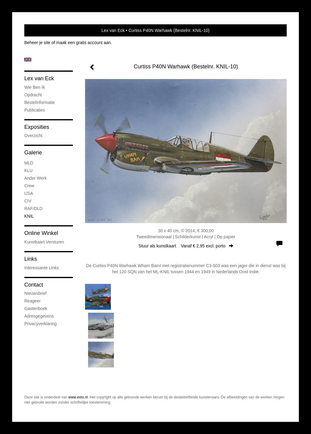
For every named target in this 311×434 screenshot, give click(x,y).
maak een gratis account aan (83, 42)
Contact (33, 285)
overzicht (33, 135)
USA (28, 193)
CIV (27, 200)
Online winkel (41, 233)
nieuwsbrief (35, 293)
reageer (32, 300)
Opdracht (33, 94)
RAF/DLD (33, 208)
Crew (29, 185)
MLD (28, 162)
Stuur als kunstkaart (185, 245)
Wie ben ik (34, 87)
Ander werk (35, 178)
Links (30, 259)
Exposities (36, 127)
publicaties (34, 110)
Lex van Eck (113, 30)
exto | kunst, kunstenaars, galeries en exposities (41, 30)
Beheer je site (37, 42)
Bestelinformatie (39, 102)
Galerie (33, 153)
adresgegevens (39, 316)
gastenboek (35, 308)
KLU (28, 170)
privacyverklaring (40, 323)
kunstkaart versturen (44, 241)
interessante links (41, 267)
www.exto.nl (78, 397)
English (27, 59)
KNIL (29, 216)
